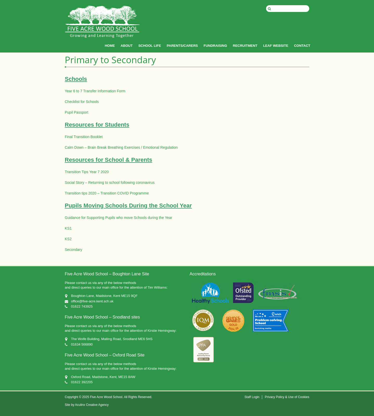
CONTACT (302, 46)
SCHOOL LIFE (149, 46)
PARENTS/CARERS (182, 46)
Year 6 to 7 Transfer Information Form (95, 91)
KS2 (68, 239)
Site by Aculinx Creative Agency (87, 405)
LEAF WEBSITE (275, 46)
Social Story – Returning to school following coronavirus (110, 182)
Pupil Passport (76, 112)
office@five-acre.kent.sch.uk (92, 301)
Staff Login (251, 397)
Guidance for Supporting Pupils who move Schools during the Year (118, 218)
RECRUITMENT (245, 46)
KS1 (68, 228)
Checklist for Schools (82, 102)
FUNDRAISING (215, 46)
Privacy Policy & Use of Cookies (287, 397)
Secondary (73, 250)
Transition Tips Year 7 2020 (87, 172)
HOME (110, 46)
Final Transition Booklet (84, 137)
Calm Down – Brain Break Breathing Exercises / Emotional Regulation (121, 147)
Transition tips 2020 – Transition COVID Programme (107, 193)
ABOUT (127, 46)
